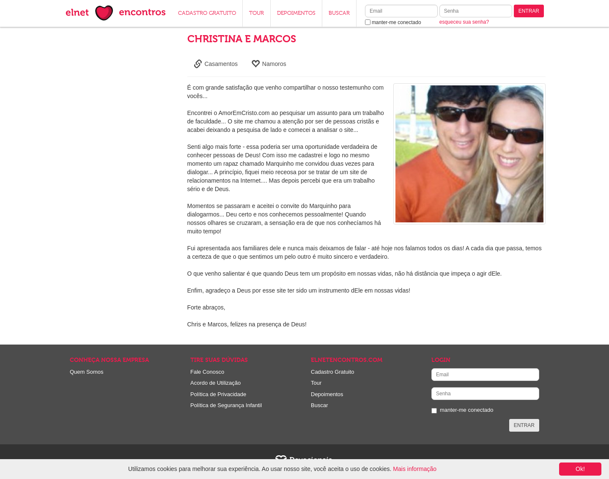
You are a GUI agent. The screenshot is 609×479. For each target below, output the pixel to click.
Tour (316, 383)
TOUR (256, 13)
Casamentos (216, 64)
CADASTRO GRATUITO (207, 13)
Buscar (319, 405)
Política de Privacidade (218, 394)
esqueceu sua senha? (464, 22)
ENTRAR (528, 11)
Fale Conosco (207, 372)
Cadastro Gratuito (332, 372)
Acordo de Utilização (215, 383)
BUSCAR (339, 13)
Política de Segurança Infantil (226, 405)
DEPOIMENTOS (296, 13)
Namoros (268, 64)
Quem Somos (86, 372)
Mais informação (414, 468)
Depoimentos (327, 394)
